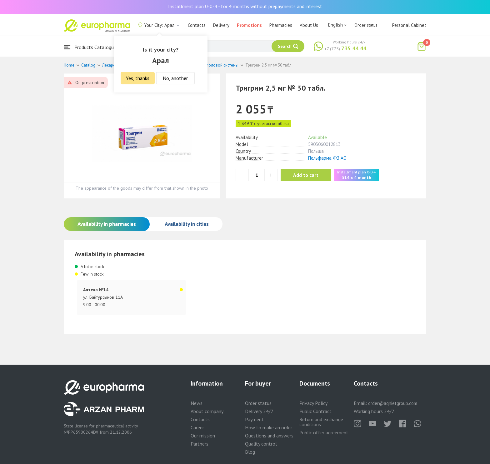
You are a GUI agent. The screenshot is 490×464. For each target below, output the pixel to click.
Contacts (197, 25)
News (196, 403)
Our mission (203, 435)
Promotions (249, 25)
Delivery (221, 25)
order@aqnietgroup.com (392, 403)
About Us (309, 25)
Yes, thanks (137, 78)
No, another (175, 78)
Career (197, 427)
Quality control (261, 444)
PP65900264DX (83, 432)
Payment (254, 419)
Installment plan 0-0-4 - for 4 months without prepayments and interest (245, 6)
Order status (366, 25)
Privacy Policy (313, 403)
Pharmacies (280, 25)
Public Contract (315, 411)
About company (207, 411)
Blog (250, 452)
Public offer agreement (323, 432)
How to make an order (268, 427)
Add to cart (305, 175)
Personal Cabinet (409, 25)
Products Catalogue (90, 47)
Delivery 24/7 (259, 411)
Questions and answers (269, 435)
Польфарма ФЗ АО (327, 158)
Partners (199, 444)
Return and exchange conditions (321, 421)
